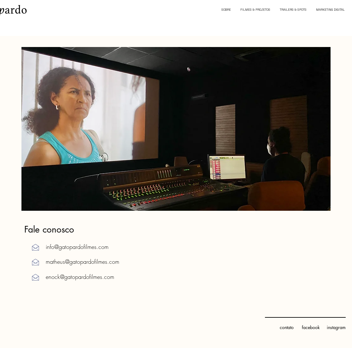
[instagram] (336, 327)
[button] (176, 129)
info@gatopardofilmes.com (77, 247)
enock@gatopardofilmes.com (80, 276)
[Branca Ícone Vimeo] (336, 17)
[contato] (286, 327)
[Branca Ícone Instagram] (327, 17)
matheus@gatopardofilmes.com (82, 261)
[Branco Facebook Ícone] (317, 17)
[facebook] (310, 327)
